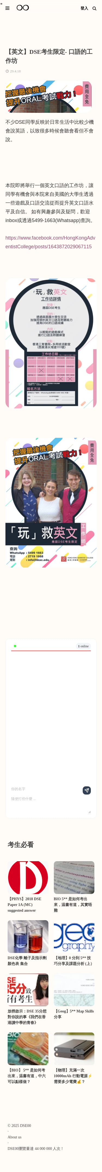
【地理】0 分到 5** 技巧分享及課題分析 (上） (74, 961)
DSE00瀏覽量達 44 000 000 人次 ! (35, 1149)
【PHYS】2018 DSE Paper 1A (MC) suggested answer (24, 905)
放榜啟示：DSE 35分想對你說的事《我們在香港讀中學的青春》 (27, 1017)
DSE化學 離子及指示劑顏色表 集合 (27, 961)
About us (14, 1137)
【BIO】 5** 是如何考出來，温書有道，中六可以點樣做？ (27, 1076)
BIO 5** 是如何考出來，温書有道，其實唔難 (73, 905)
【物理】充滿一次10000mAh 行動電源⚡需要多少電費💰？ (73, 1076)
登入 (84, 8)
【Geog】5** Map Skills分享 (74, 1014)
